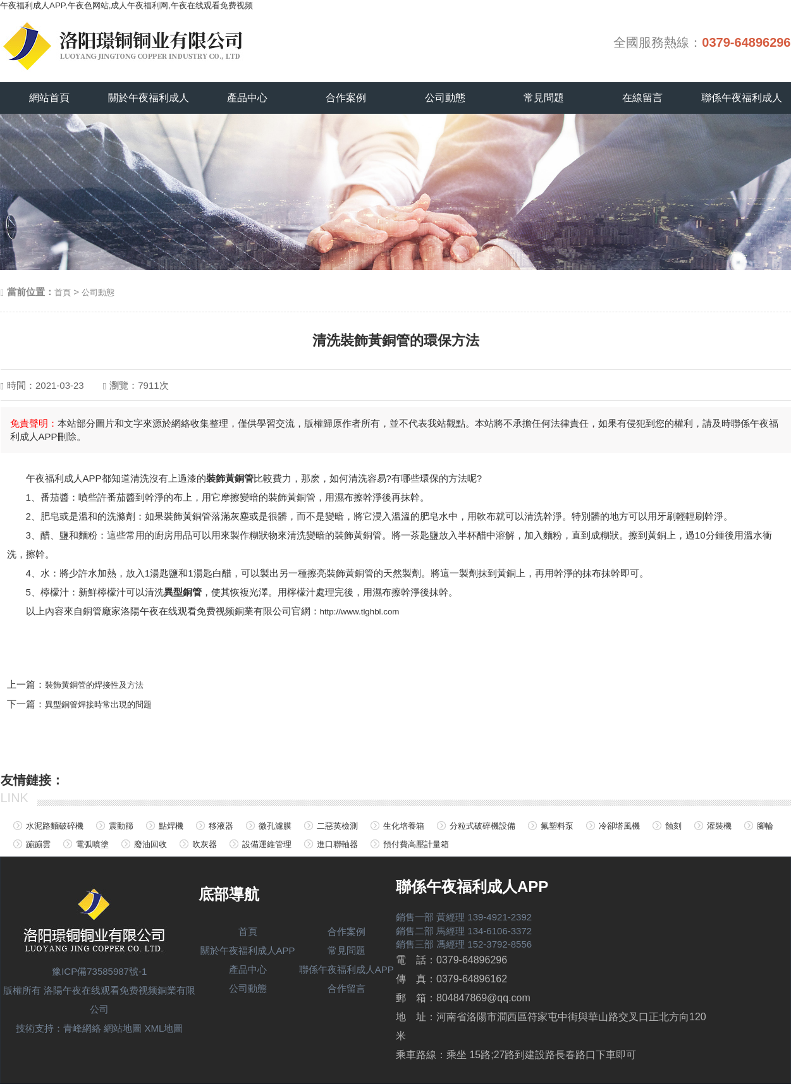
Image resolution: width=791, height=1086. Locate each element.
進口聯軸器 (463, 845)
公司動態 (445, 97)
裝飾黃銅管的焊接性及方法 (102, 683)
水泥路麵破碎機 (59, 826)
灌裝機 (40, 845)
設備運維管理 (386, 845)
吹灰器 (318, 845)
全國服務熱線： (701, 42)
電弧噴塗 (197, 845)
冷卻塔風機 (675, 826)
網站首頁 (49, 97)
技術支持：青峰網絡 (58, 1030)
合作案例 (346, 97)
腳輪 (89, 845)
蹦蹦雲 (138, 845)
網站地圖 (123, 1030)
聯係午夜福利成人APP (741, 103)
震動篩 (132, 826)
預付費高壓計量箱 (551, 845)
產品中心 (247, 97)
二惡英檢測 (365, 826)
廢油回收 (260, 845)
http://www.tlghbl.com (365, 610)
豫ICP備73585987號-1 (99, 973)
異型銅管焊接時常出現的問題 (106, 703)
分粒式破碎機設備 (525, 826)
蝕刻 (734, 826)
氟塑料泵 (608, 826)
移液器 (239, 826)
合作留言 (346, 990)
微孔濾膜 (298, 826)
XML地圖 (164, 1030)
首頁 (63, 291)
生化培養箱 (438, 826)
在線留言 (642, 97)
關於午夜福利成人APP (148, 103)
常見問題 (544, 97)
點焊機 (185, 826)
